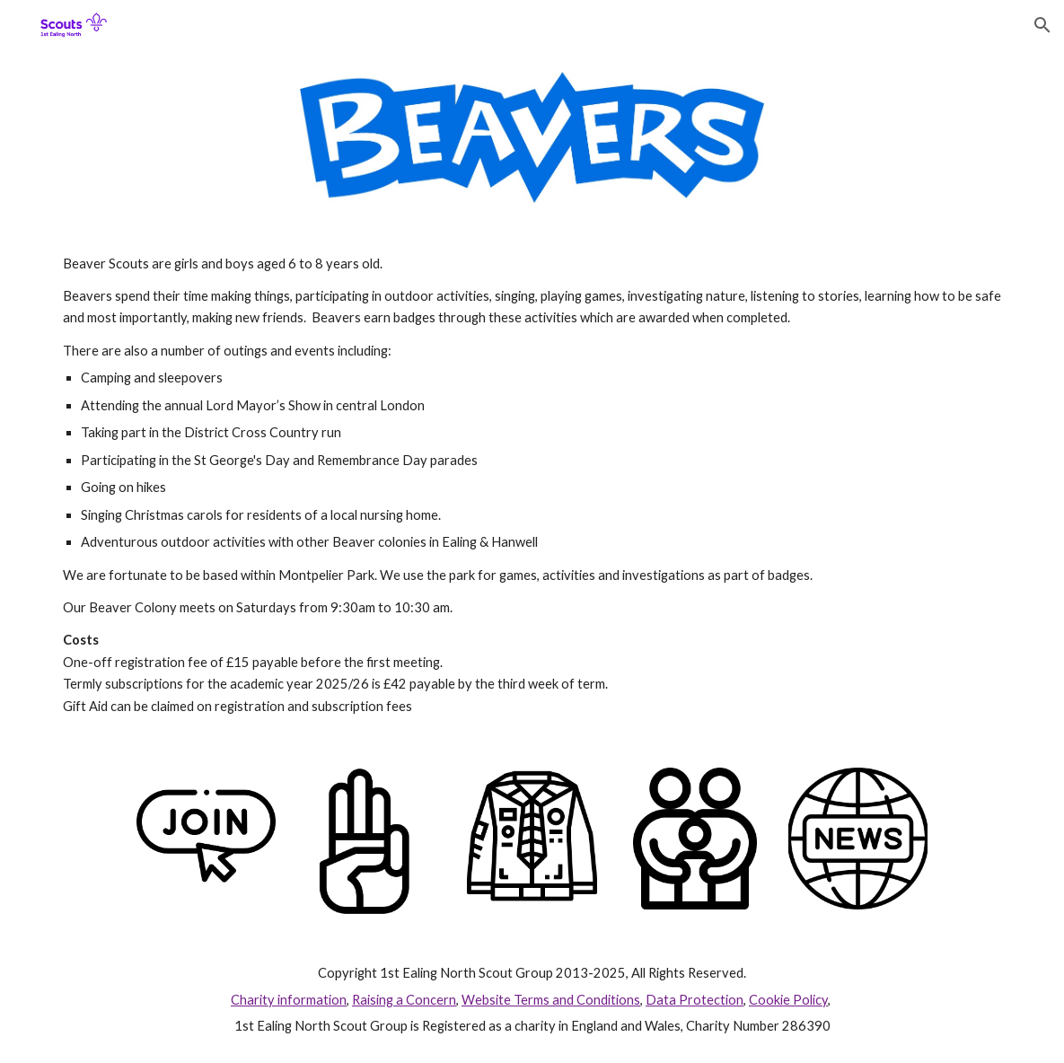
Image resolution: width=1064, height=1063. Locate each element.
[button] (1042, 25)
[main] (532, 485)
